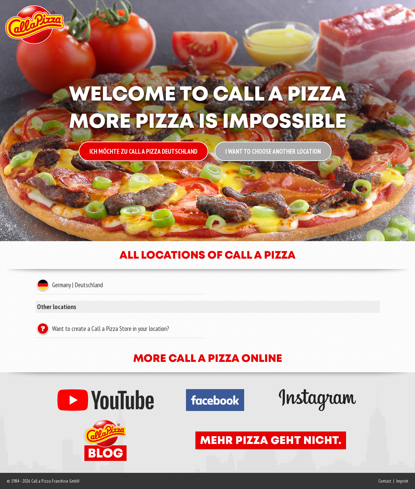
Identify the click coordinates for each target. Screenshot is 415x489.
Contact (384, 481)
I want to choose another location (273, 151)
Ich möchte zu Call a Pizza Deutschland (143, 151)
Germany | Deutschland (76, 285)
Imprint (402, 481)
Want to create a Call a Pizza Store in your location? (109, 329)
